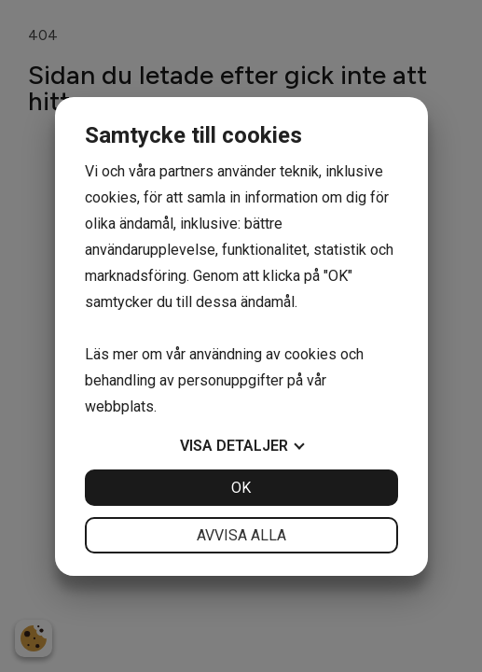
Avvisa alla (241, 535)
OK (241, 488)
